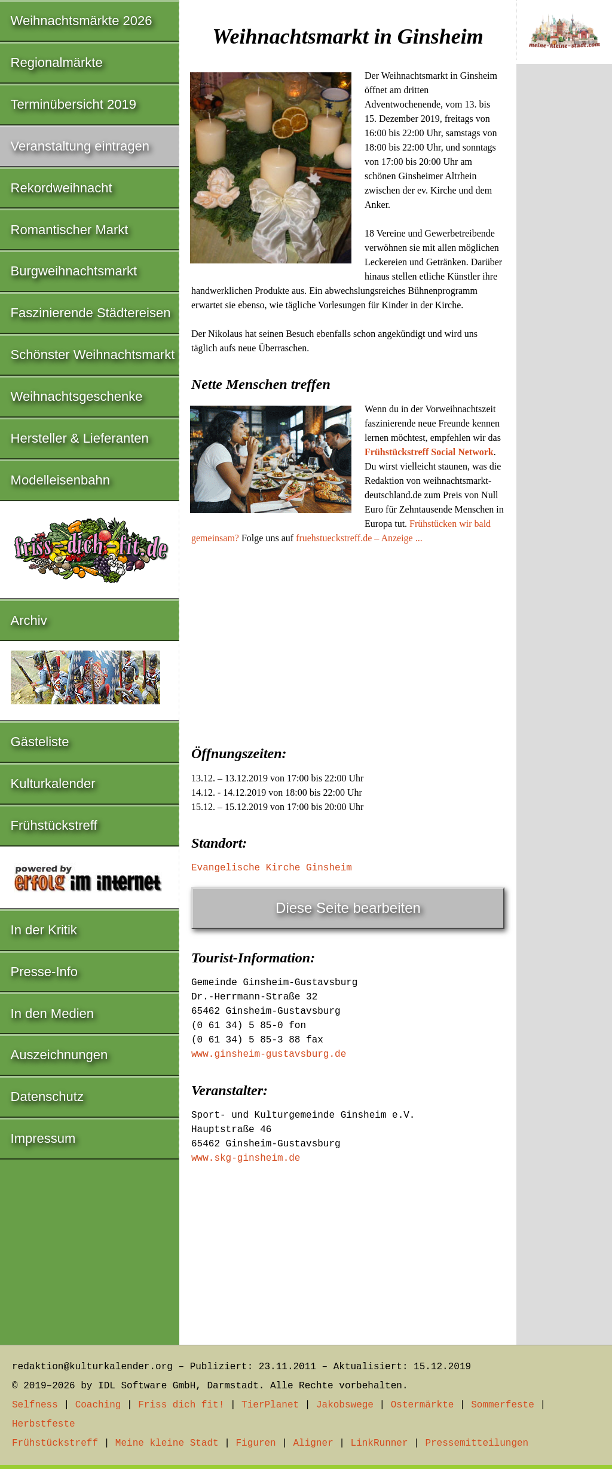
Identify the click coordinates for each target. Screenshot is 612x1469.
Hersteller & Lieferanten (80, 438)
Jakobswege (345, 1405)
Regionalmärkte (57, 62)
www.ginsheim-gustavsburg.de (268, 1054)
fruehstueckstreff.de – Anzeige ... (359, 538)
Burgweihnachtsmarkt (74, 270)
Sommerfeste (502, 1405)
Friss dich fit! (181, 1405)
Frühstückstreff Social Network (429, 452)
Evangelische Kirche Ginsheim (271, 868)
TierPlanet (270, 1405)
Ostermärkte (422, 1405)
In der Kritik (44, 929)
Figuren (255, 1443)
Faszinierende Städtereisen (91, 312)
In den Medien (52, 1013)
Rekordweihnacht (61, 187)
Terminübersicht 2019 (73, 104)
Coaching (98, 1405)
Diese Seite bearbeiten (348, 908)
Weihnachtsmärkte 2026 (81, 20)
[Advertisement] (347, 641)
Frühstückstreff (54, 825)
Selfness (35, 1405)
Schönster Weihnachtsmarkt (93, 354)
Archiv (29, 620)
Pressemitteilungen (476, 1443)
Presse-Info (44, 971)
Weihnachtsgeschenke (77, 396)
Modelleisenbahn (60, 480)
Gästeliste (40, 741)
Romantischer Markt (69, 229)
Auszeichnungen (59, 1054)
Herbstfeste (43, 1424)
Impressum (43, 1138)
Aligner (313, 1443)
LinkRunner (379, 1443)
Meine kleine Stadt (167, 1443)
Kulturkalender (53, 783)
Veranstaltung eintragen (80, 146)
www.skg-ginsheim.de (245, 1158)
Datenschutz (47, 1096)
